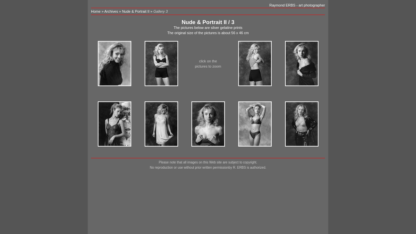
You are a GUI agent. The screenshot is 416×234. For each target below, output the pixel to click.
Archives (111, 11)
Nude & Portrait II (135, 11)
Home (95, 11)
